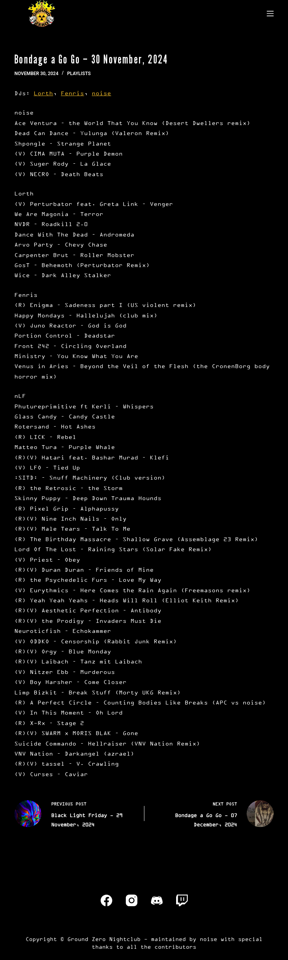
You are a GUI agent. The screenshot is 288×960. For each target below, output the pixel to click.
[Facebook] (106, 900)
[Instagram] (131, 900)
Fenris (72, 93)
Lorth (43, 93)
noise (101, 93)
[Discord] (157, 900)
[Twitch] (182, 900)
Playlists (79, 73)
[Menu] (270, 13)
